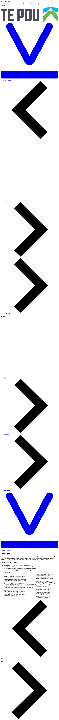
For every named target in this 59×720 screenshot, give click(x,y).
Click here (32, 4)
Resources (6, 257)
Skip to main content (6, 1)
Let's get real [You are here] (7, 313)
